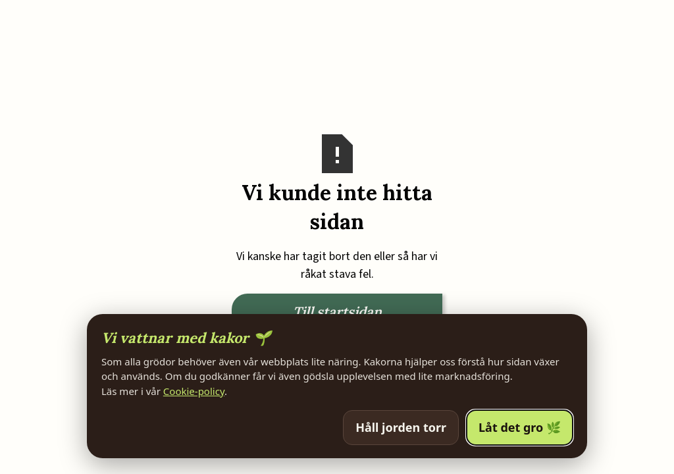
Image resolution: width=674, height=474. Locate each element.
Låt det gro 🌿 (520, 427)
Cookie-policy (193, 391)
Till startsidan (337, 312)
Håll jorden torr (400, 427)
